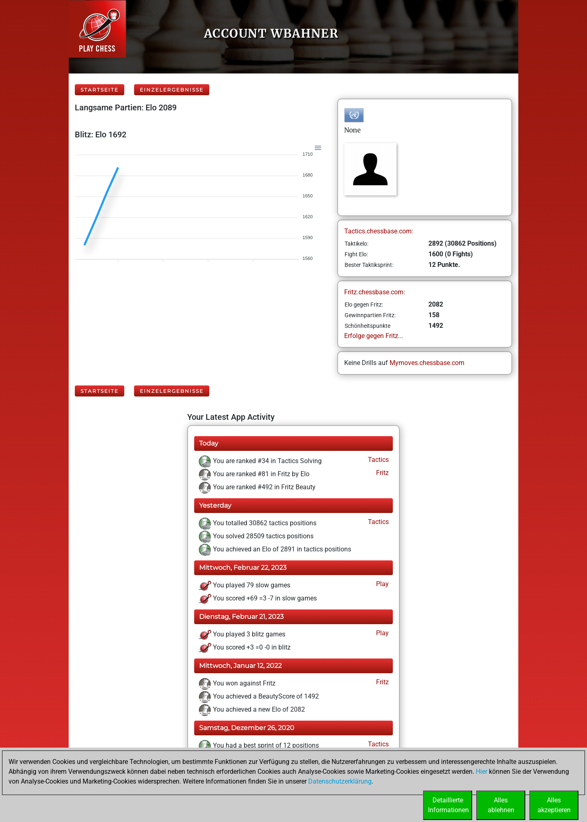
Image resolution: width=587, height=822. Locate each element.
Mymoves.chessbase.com (427, 363)
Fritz (381, 473)
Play (381, 584)
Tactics (377, 460)
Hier (481, 771)
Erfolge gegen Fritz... (373, 336)
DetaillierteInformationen (448, 805)
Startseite (100, 90)
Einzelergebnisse (172, 90)
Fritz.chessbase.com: (374, 292)
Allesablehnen (501, 805)
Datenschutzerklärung (340, 781)
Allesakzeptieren (554, 805)
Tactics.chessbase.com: (378, 231)
